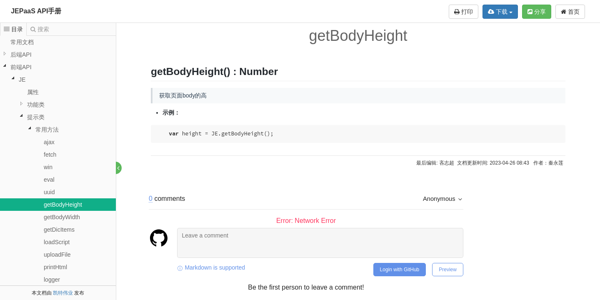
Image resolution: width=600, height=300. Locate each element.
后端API (21, 54)
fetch (50, 154)
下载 (500, 11)
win (48, 167)
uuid (49, 192)
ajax (49, 142)
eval (49, 179)
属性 (33, 92)
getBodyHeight (63, 204)
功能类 (36, 104)
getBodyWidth (62, 217)
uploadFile (57, 254)
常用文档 (22, 42)
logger (52, 279)
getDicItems (59, 229)
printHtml (55, 267)
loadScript (57, 242)
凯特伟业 (63, 293)
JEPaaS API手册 (36, 11)
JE (22, 79)
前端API (21, 67)
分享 (537, 11)
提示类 (36, 117)
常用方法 (47, 129)
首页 (570, 11)
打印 (463, 11)
